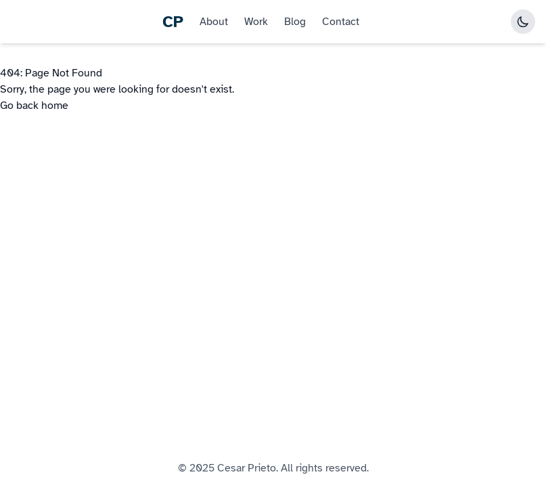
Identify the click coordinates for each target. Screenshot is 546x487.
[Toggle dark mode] (523, 21)
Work (256, 21)
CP (172, 21)
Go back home (34, 105)
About (214, 21)
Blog (295, 21)
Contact (340, 21)
